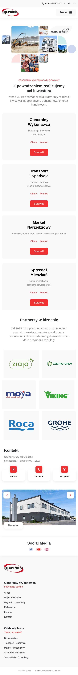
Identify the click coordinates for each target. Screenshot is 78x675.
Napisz (13, 476)
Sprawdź (39, 152)
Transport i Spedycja (15, 643)
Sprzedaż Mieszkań (14, 652)
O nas (7, 593)
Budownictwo (11, 638)
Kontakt (44, 142)
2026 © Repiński (24, 671)
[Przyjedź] (64, 469)
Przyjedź (64, 476)
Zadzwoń (39, 476)
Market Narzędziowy (14, 647)
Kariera (8, 612)
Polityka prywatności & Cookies (47, 671)
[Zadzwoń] (39, 469)
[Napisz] (13, 469)
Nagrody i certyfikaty (14, 602)
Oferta (33, 142)
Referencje (9, 607)
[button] (69, 3)
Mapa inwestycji (12, 597)
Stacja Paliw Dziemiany (16, 657)
